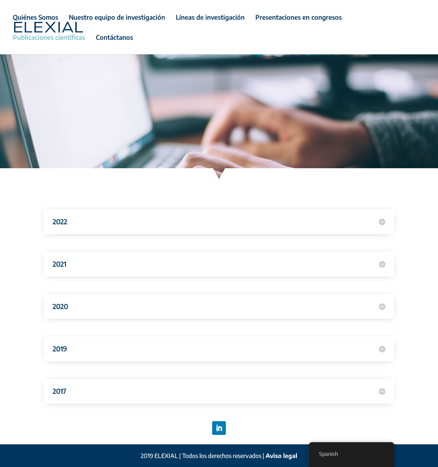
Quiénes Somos (35, 17)
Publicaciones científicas (49, 37)
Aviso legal (281, 455)
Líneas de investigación (210, 17)
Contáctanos (114, 37)
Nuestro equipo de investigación (117, 17)
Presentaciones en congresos (298, 17)
